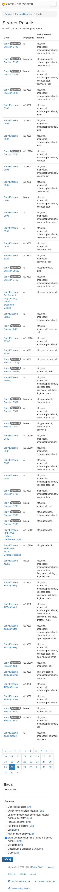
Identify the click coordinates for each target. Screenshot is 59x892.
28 (18, 767)
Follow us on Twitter (44, 881)
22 (31, 761)
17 (50, 756)
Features (9, 801)
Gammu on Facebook (19, 881)
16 (43, 756)
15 (37, 756)
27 (12, 767)
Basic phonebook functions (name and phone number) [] (28, 839)
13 (24, 756)
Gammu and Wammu (17, 4)
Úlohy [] (12, 852)
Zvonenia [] (14, 845)
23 (37, 761)
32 (43, 767)
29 (24, 767)
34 (5, 772)
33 (50, 767)
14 (31, 756)
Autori (33, 874)
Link (29, 807)
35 (12, 772)
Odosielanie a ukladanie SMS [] (24, 849)
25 (50, 761)
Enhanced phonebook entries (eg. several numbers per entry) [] (27, 816)
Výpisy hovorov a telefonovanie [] (24, 811)
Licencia (50, 867)
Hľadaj (23, 874)
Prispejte (12, 874)
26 (5, 767)
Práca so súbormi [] (18, 822)
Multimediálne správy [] (19, 833)
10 (5, 756)
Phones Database (24, 14)
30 (31, 767)
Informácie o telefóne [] (19, 826)
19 (12, 761)
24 (43, 761)
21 (24, 761)
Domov (8, 14)
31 (37, 767)
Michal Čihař (36, 867)
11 (12, 756)
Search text (11, 789)
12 (18, 756)
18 (5, 761)
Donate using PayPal (19, 888)
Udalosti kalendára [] (18, 807)
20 (18, 761)
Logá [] (12, 830)
